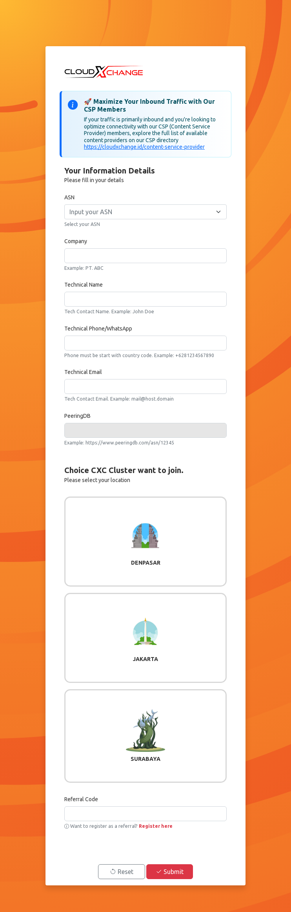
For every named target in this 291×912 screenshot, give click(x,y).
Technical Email (83, 372)
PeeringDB (77, 416)
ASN (69, 197)
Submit (170, 871)
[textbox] (140, 212)
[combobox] (145, 211)
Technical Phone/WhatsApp (98, 328)
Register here (155, 826)
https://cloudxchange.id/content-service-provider (144, 147)
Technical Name (83, 285)
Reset (121, 871)
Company (75, 241)
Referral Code (81, 799)
